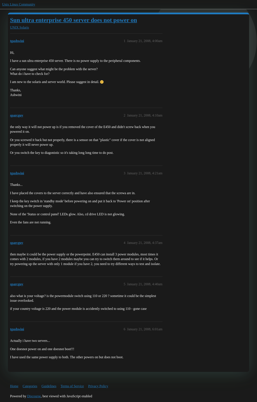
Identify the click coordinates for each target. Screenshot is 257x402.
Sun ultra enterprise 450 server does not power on (73, 20)
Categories (30, 386)
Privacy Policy (98, 386)
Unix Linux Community (18, 4)
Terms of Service (72, 386)
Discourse (34, 396)
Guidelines (49, 386)
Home (14, 386)
